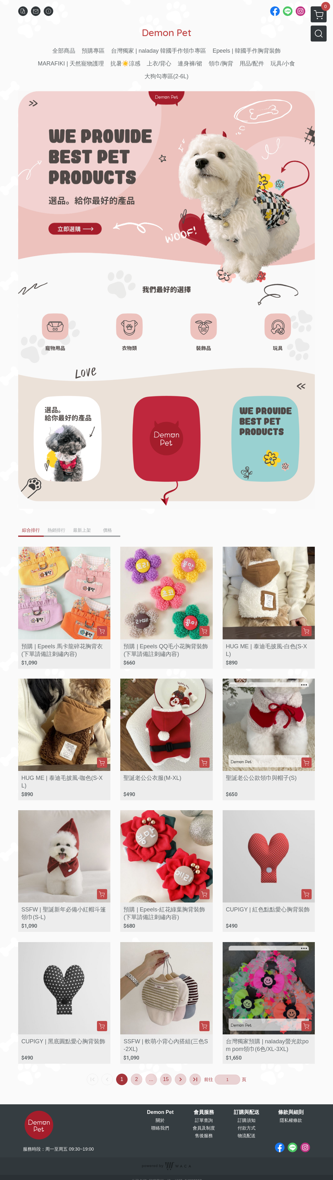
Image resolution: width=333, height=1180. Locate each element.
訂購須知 (246, 1120)
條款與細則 (291, 1112)
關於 (160, 1120)
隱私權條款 (291, 1120)
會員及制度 (204, 1128)
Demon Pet (160, 1112)
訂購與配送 (246, 1112)
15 (166, 1079)
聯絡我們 (160, 1128)
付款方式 (246, 1128)
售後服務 (204, 1135)
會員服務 (204, 1112)
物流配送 (246, 1135)
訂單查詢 (204, 1120)
